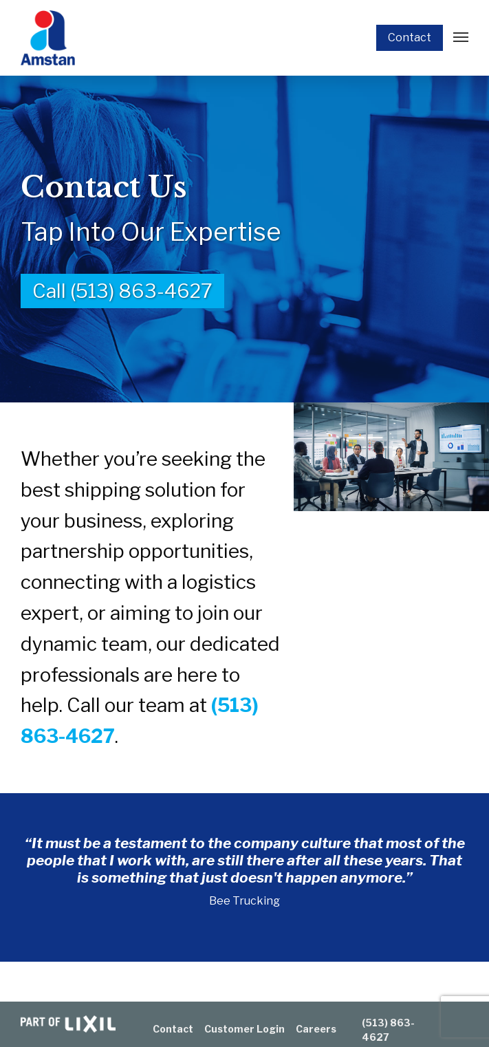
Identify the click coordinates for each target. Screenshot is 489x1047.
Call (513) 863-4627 (122, 291)
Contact (409, 37)
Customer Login (244, 1029)
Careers (316, 1029)
